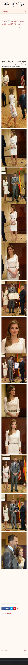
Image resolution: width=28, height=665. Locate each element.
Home (2, 18)
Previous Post (5, 650)
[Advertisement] (14, 44)
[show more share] (17, 608)
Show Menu (6, 11)
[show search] (26, 11)
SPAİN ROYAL (13, 604)
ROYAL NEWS (7, 18)
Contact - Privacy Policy (14, 662)
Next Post (24, 650)
